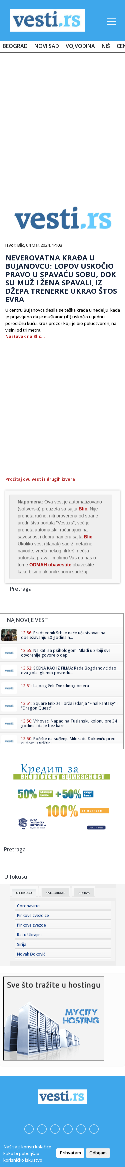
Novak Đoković (31, 954)
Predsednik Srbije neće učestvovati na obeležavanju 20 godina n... (63, 635)
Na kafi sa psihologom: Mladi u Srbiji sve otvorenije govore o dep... (66, 653)
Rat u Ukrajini (29, 935)
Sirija (21, 944)
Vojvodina (80, 46)
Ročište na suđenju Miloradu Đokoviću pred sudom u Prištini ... (68, 741)
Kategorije (55, 893)
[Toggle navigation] (111, 20)
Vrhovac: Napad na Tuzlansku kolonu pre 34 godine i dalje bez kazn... (69, 723)
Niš (106, 46)
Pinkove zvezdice (33, 915)
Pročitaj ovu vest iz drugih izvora (40, 479)
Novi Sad (46, 46)
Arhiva (84, 893)
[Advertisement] (62, 123)
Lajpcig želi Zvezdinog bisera (61, 686)
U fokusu (24, 893)
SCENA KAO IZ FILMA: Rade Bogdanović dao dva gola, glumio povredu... (68, 670)
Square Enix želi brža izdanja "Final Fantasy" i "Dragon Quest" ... (69, 706)
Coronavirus (29, 906)
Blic (20, 245)
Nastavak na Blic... (25, 336)
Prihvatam (70, 1153)
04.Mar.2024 (38, 245)
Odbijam (98, 1153)
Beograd (15, 46)
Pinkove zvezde (31, 925)
